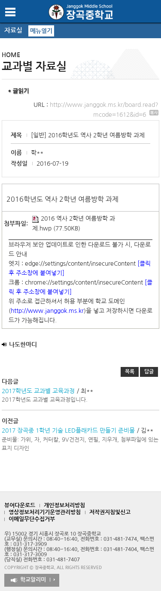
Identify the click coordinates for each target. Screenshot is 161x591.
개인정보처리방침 (64, 505)
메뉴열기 (41, 31)
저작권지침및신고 (110, 512)
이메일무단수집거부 (32, 519)
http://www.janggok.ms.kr (47, 311)
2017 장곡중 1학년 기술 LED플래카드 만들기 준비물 (68, 430)
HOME (11, 55)
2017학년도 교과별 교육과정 (38, 391)
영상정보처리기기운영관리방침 (45, 512)
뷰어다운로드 (19, 505)
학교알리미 (33, 579)
